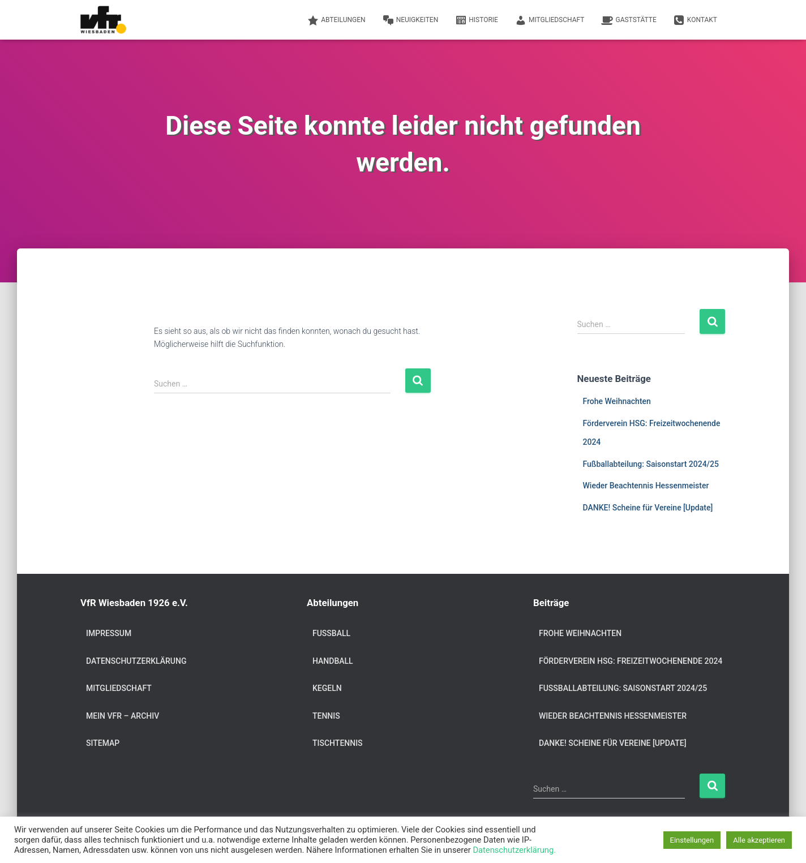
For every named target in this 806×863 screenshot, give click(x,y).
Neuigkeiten (411, 20)
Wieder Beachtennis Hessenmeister (646, 485)
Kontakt (695, 20)
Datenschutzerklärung (136, 661)
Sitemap (102, 743)
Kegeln (327, 688)
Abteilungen (336, 20)
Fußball (331, 633)
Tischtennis (337, 743)
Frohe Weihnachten (617, 401)
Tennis (326, 715)
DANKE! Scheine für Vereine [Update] (648, 507)
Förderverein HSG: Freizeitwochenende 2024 (630, 661)
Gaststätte (628, 20)
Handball (332, 661)
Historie (476, 20)
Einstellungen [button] (692, 840)
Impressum (108, 633)
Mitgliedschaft (550, 20)
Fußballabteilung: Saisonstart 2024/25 (651, 464)
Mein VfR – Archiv (122, 715)
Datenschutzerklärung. (514, 850)
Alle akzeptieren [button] (759, 840)
